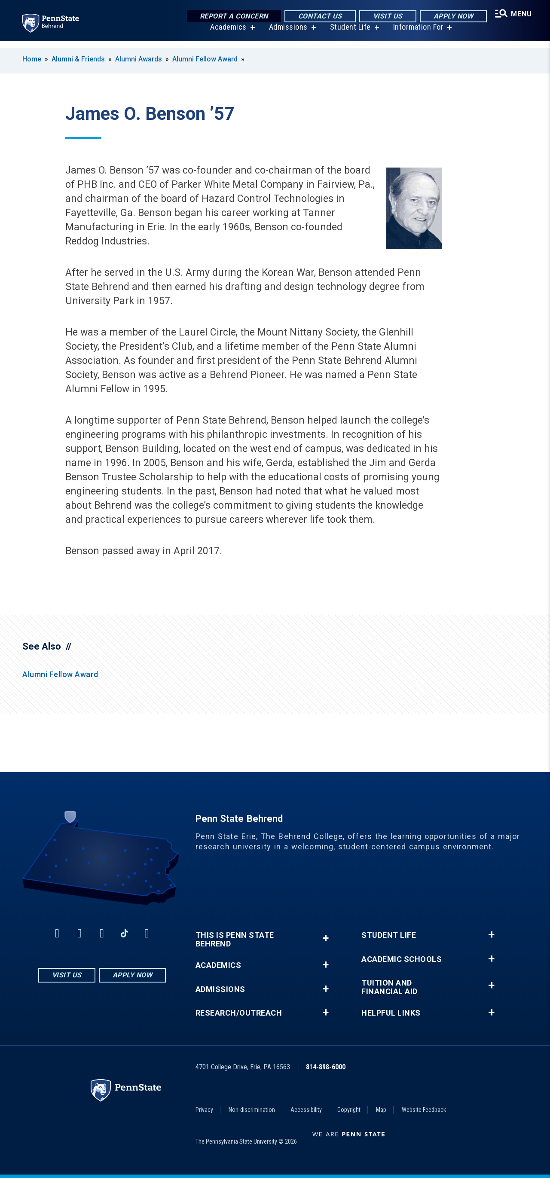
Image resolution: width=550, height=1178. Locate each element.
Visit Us (383, 17)
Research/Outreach (239, 1013)
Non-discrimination (252, 1109)
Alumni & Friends (78, 59)
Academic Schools (401, 959)
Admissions (285, 34)
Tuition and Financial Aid (389, 987)
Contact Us (316, 17)
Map (381, 1109)
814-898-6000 (325, 1067)
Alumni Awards (138, 59)
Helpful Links (391, 1013)
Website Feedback (424, 1109)
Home (31, 59)
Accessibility (306, 1109)
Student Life (347, 34)
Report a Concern (230, 17)
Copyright (349, 1109)
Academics (226, 34)
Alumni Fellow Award (205, 59)
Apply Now (449, 17)
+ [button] (325, 938)
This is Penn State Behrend (235, 939)
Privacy (204, 1109)
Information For (416, 34)
